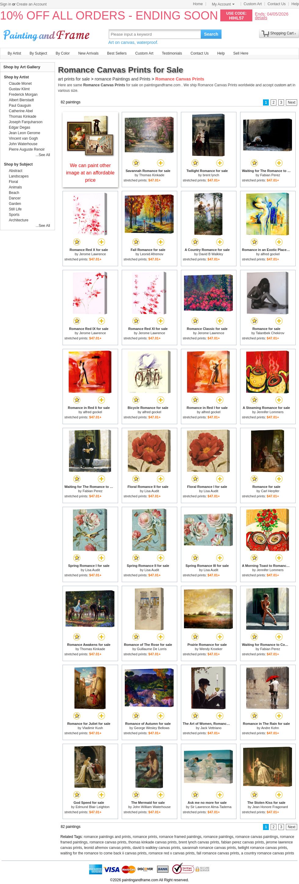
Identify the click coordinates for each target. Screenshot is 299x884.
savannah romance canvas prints (209, 848)
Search (211, 34)
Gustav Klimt (19, 89)
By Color (63, 53)
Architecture (18, 220)
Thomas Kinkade (151, 175)
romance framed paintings (180, 837)
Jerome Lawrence (92, 254)
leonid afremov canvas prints (107, 848)
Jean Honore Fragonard (270, 807)
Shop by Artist (16, 77)
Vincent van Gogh (23, 138)
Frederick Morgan (23, 94)
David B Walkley (211, 254)
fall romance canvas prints (217, 853)
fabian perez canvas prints (242, 842)
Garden (15, 204)
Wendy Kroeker (211, 649)
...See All (43, 155)
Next (291, 102)
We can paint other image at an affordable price (90, 173)
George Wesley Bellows (152, 728)
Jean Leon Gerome (24, 133)
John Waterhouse (23, 144)
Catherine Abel (21, 111)
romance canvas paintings (256, 837)
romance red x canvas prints (172, 853)
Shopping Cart (282, 33)
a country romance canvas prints (267, 853)
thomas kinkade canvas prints (152, 842)
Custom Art (253, 4)
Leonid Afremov (151, 254)
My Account (223, 4)
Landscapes (19, 176)
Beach (14, 193)
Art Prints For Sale (47, 34)
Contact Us (277, 4)
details (261, 17)
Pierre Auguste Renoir (27, 149)
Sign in (5, 4)
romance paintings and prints (107, 837)
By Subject (38, 53)
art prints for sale (74, 79)
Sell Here (240, 53)
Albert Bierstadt (21, 100)
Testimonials (172, 53)
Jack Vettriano (211, 728)
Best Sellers (117, 53)
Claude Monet (20, 83)
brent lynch (211, 175)
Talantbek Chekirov (270, 333)
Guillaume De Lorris (152, 649)
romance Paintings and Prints (122, 79)
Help (295, 4)
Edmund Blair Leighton (93, 807)
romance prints (145, 837)
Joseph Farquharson (25, 122)
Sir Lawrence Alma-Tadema (211, 807)
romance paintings (218, 837)
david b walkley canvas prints (156, 848)
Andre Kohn (270, 728)
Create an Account (31, 4)
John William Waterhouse (152, 807)
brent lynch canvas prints (199, 842)
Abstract (15, 171)
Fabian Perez (270, 175)
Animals (15, 187)
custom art (282, 85)
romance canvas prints (107, 842)
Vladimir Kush (92, 728)
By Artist (14, 53)
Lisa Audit (151, 491)
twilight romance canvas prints (262, 848)
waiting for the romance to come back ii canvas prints (103, 853)
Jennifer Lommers (270, 412)
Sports (14, 215)
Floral (13, 182)
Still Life (15, 209)
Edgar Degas (19, 127)
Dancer (15, 198)
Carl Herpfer (270, 491)
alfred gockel (270, 254)
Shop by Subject (18, 164)
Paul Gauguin (20, 105)
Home (198, 4)
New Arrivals (88, 53)
